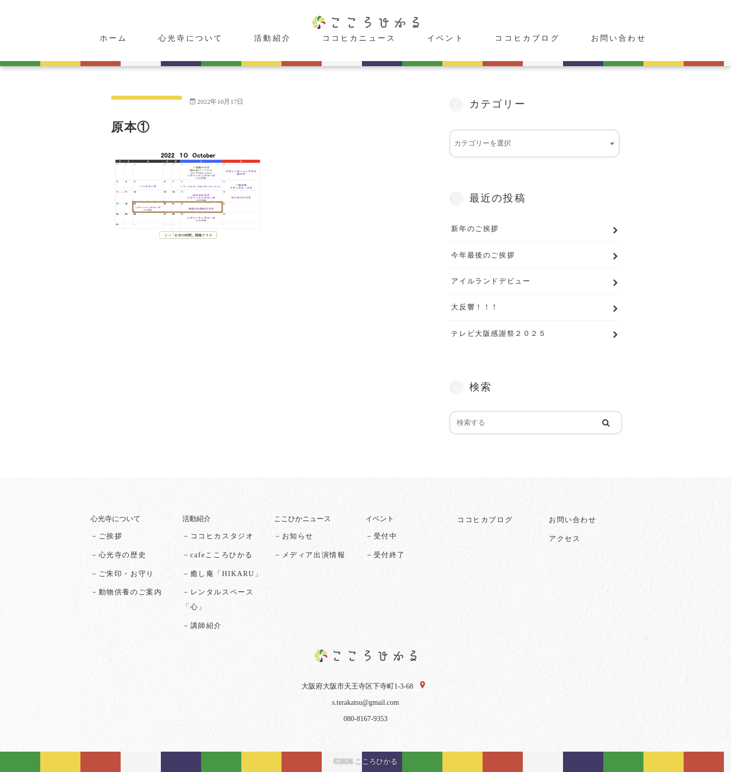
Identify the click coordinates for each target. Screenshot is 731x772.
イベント (445, 38)
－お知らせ (294, 536)
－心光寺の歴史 (118, 555)
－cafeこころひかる (217, 555)
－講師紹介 (202, 626)
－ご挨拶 (106, 536)
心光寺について (190, 38)
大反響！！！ (475, 307)
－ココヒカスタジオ (218, 536)
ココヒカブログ (527, 38)
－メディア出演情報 (309, 555)
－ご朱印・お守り (122, 574)
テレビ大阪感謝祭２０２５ (498, 333)
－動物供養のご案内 (126, 592)
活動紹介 (272, 38)
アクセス (564, 538)
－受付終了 (385, 555)
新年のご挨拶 (475, 228)
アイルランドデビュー (490, 281)
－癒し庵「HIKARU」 (222, 574)
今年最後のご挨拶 (483, 255)
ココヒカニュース (359, 38)
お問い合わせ (618, 38)
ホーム (114, 38)
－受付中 (381, 536)
